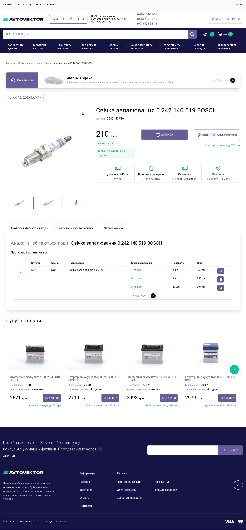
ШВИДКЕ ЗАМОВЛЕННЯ (217, 135)
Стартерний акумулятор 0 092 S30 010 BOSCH (35, 378)
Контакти (53, 4)
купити (164, 135)
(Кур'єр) (118, 179)
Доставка (86, 490)
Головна (11, 63)
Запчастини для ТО (15, 47)
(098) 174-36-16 (147, 14)
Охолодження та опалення (142, 47)
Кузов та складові (200, 47)
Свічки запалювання (30, 63)
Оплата (84, 498)
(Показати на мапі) (218, 179)
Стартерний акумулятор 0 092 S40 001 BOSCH (210, 378)
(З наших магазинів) (184, 179)
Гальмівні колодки (165, 490)
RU (241, 4)
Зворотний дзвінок (68, 19)
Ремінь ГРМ (161, 482)
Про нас (8, 4)
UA (237, 4)
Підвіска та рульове (89, 47)
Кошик (226, 34)
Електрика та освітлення (172, 47)
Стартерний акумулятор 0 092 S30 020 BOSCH (93, 378)
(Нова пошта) (151, 179)
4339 (33, 270)
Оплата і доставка (30, 4)
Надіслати (230, 450)
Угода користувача (55, 522)
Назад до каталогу (25, 98)
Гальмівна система (39, 47)
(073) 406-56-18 (147, 23)
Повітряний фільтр (129, 482)
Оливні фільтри (126, 490)
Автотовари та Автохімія (227, 47)
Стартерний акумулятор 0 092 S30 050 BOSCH (152, 378)
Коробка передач (113, 47)
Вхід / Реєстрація (225, 19)
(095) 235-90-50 (147, 19)
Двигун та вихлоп (64, 47)
